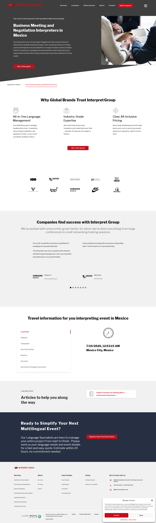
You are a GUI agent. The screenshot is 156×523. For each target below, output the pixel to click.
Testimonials (65, 484)
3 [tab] (75, 287)
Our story (40, 480)
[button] (152, 500)
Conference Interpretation (21, 480)
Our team (40, 484)
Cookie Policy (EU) (84, 514)
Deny (141, 515)
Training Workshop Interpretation (23, 493)
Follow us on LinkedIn (91, 484)
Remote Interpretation (20, 502)
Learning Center (66, 493)
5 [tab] (80, 287)
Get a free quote (24, 66)
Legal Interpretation (19, 497)
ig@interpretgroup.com (121, 489)
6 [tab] (83, 287)
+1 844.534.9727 (128, 485)
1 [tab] (70, 287)
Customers (65, 488)
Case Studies (65, 480)
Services (63, 5)
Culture (40, 488)
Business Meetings (19, 488)
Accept (116, 515)
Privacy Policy (132, 519)
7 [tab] (85, 287)
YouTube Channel (90, 480)
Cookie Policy (124, 519)
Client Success (89, 5)
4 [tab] (78, 287)
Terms (74, 514)
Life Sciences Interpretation (22, 484)
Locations (75, 5)
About (101, 5)
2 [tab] (73, 287)
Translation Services (20, 506)
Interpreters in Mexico (14, 84)
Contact (112, 5)
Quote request (125, 5)
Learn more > (50, 519)
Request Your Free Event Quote (101, 437)
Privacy (96, 514)
